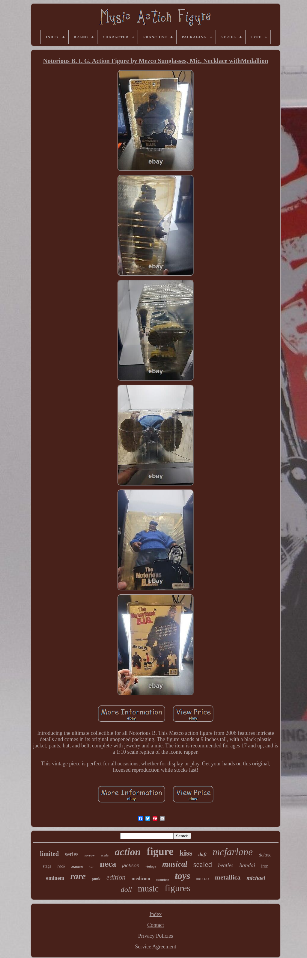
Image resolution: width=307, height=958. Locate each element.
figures (177, 888)
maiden (77, 867)
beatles (225, 865)
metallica (228, 877)
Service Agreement (155, 947)
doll (126, 889)
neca (108, 863)
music (148, 888)
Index (156, 914)
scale (105, 855)
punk (96, 879)
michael (255, 878)
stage (47, 866)
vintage (150, 866)
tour (91, 867)
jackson (130, 865)
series (72, 854)
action (128, 851)
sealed (202, 864)
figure (160, 851)
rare (78, 876)
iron (264, 866)
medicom (141, 878)
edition (116, 877)
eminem (55, 878)
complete (162, 879)
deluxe (265, 854)
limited (49, 853)
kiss (185, 852)
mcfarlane (233, 852)
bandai (247, 865)
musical (174, 864)
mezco (202, 879)
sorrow (90, 855)
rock (61, 866)
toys (182, 875)
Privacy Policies (155, 936)
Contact (155, 925)
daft (202, 854)
